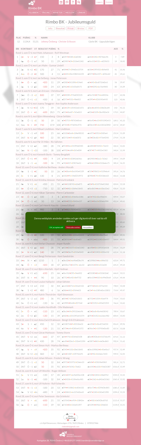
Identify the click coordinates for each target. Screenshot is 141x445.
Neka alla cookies (73, 227)
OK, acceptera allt (56, 227)
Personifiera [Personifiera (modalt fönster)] (87, 227)
